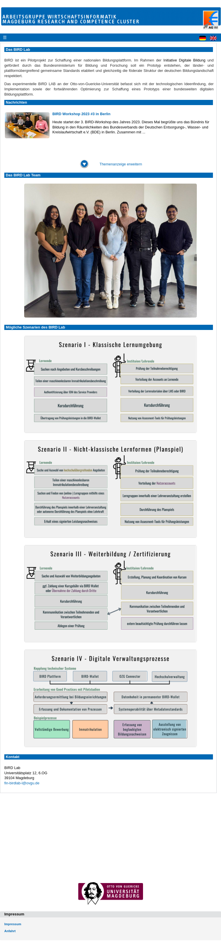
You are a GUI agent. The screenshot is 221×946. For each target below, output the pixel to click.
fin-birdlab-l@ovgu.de (21, 783)
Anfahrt (10, 931)
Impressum (12, 924)
